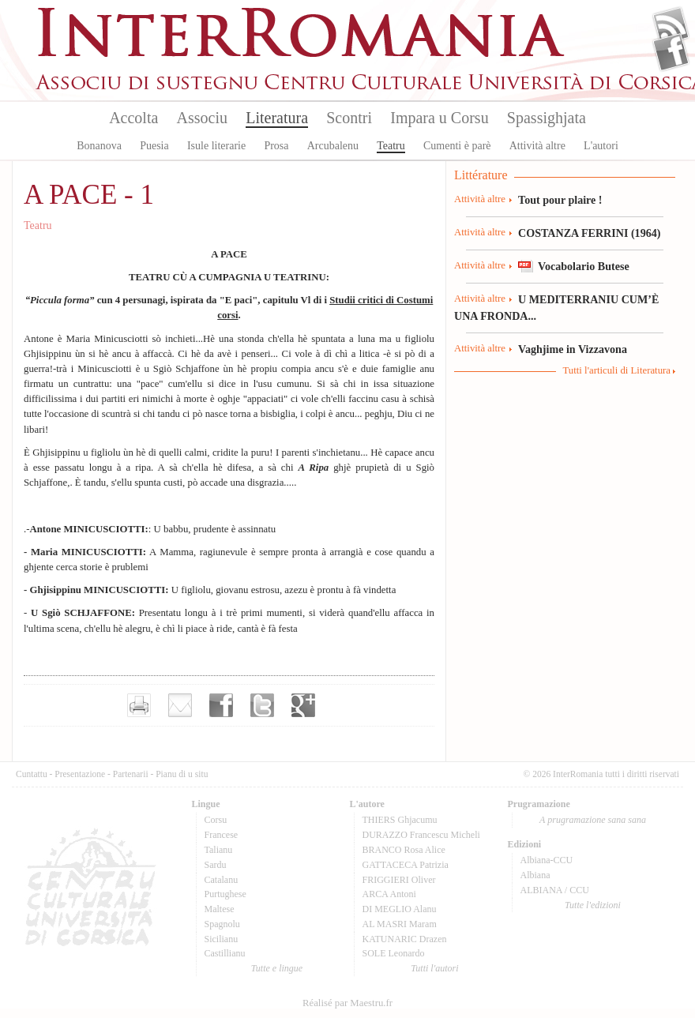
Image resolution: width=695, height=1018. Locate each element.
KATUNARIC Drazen (405, 939)
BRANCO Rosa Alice (404, 849)
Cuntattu (31, 774)
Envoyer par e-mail (180, 705)
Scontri (349, 117)
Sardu (216, 864)
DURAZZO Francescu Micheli (421, 834)
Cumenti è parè (457, 146)
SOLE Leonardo (394, 953)
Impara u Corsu (439, 117)
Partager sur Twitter (262, 705)
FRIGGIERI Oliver (399, 879)
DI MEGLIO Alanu (400, 909)
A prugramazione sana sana (592, 819)
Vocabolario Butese (583, 266)
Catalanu (222, 879)
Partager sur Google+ (303, 705)
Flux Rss (671, 26)
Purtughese (225, 894)
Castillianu (225, 953)
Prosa (276, 146)
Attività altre (537, 146)
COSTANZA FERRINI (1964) (589, 233)
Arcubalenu (333, 146)
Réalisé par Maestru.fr (347, 1003)
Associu (202, 117)
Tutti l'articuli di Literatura (616, 370)
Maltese (220, 909)
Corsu (216, 819)
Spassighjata (546, 117)
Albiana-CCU (546, 860)
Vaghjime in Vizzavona (572, 349)
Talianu (219, 849)
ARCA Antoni (389, 894)
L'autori (601, 146)
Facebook (671, 52)
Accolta (133, 117)
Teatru (391, 146)
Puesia (154, 146)
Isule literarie (216, 146)
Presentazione (79, 774)
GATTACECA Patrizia (406, 864)
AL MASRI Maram (400, 924)
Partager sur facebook (221, 705)
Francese (222, 834)
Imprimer (139, 705)
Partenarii (130, 774)
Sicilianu (222, 939)
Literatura (277, 117)
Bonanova (99, 146)
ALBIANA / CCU (554, 890)
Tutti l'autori (434, 968)
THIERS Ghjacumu (400, 819)
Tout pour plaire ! (560, 199)
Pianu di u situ (182, 774)
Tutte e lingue (276, 968)
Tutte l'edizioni (593, 905)
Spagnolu (222, 924)
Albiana (535, 875)
